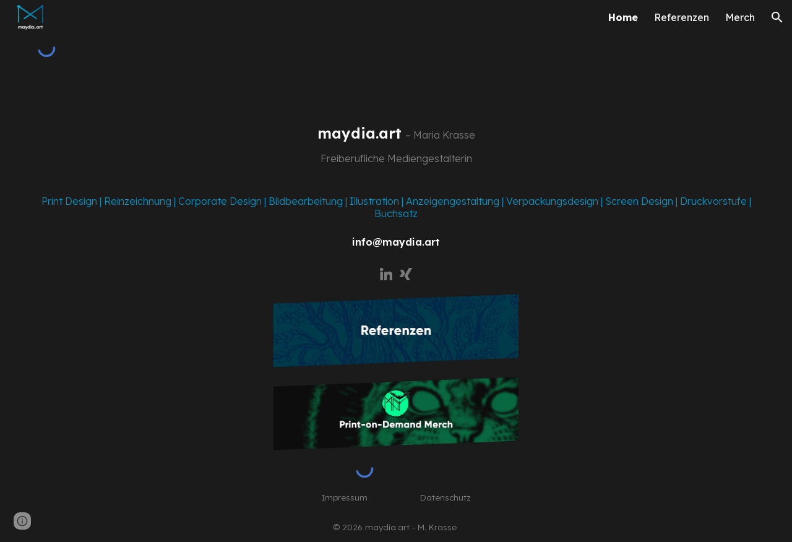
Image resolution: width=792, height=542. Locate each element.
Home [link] (623, 17)
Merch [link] (740, 17)
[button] (777, 17)
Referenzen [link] (681, 17)
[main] (396, 145)
